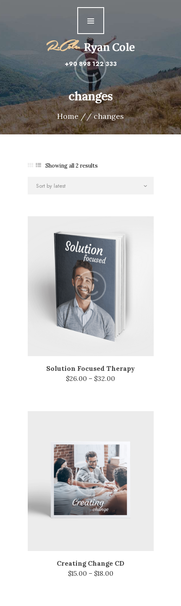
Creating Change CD (90, 563)
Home (68, 116)
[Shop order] (91, 186)
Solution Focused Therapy (90, 368)
